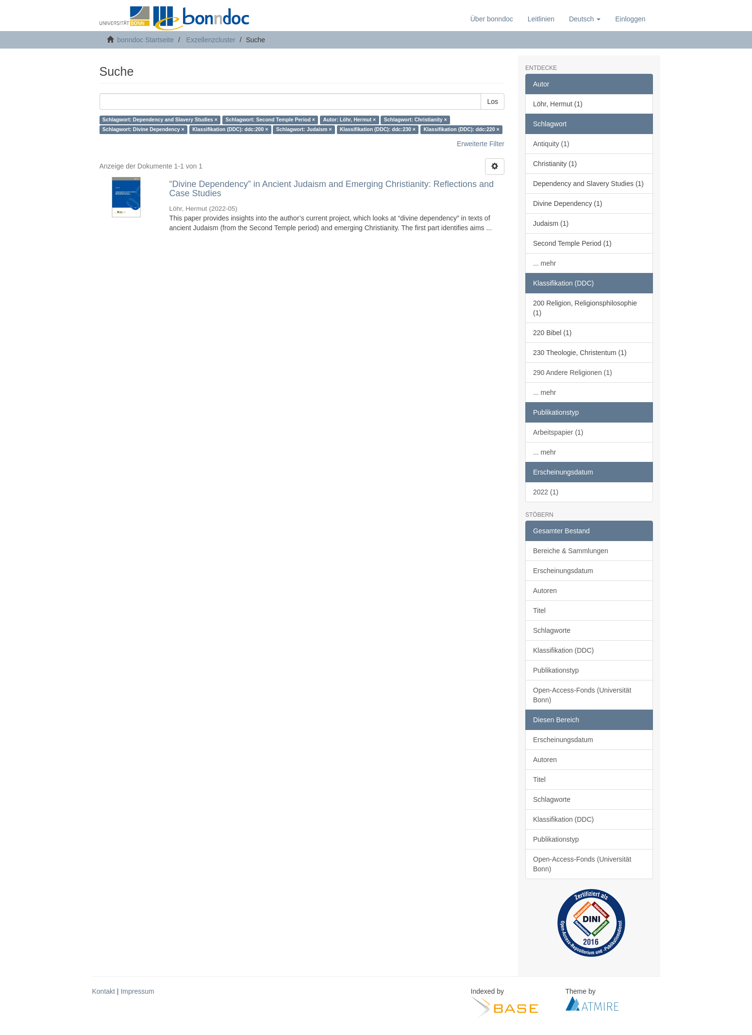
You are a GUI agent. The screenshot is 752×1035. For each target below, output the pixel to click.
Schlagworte (551, 630)
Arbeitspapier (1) (558, 432)
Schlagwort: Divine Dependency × (143, 130)
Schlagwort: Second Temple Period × (270, 120)
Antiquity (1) (551, 144)
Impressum (137, 991)
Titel (539, 610)
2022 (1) (545, 492)
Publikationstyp (556, 670)
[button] (585, 19)
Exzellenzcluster (210, 40)
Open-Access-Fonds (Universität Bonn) (582, 695)
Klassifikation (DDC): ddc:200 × (230, 130)
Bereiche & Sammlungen (570, 551)
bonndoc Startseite (145, 40)
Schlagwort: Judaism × (304, 130)
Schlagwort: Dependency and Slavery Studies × (159, 120)
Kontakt (103, 991)
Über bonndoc (491, 19)
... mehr (544, 263)
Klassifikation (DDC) (563, 650)
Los (492, 101)
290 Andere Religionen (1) (572, 372)
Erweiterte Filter (480, 144)
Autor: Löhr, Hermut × (349, 120)
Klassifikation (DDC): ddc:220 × (461, 130)
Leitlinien (541, 19)
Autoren (545, 590)
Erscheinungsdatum (563, 571)
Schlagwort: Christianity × (415, 120)
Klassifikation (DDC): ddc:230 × (378, 130)
